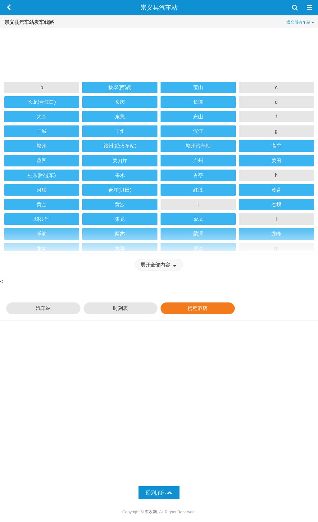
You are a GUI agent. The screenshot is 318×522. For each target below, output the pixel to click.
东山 (198, 116)
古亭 (198, 175)
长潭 (198, 102)
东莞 (120, 116)
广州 (198, 160)
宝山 (198, 87)
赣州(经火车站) (120, 145)
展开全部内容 (159, 265)
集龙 (120, 219)
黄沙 (120, 204)
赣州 (42, 145)
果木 (120, 175)
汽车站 (43, 308)
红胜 (198, 190)
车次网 (151, 512)
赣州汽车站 (198, 145)
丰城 (42, 131)
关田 (276, 160)
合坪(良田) (120, 190)
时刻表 (120, 308)
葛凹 (42, 160)
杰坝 (276, 204)
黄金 (42, 204)
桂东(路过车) (42, 175)
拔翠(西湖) (120, 87)
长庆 (120, 102)
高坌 (276, 145)
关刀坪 (119, 160)
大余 (42, 116)
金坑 (198, 219)
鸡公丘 (41, 219)
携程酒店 (197, 308)
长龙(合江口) (42, 102)
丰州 (120, 131)
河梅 (42, 190)
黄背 (276, 190)
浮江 (198, 131)
